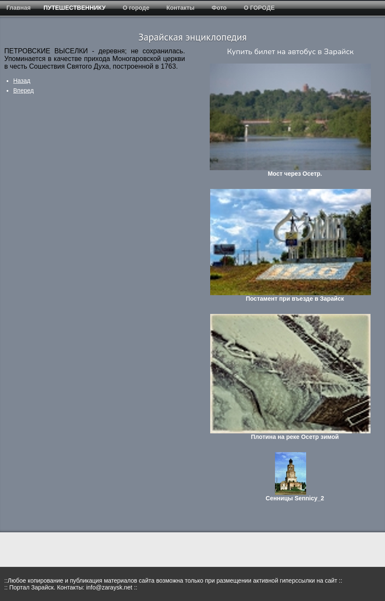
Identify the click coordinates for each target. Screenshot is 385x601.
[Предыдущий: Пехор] (21, 80)
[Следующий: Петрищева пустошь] (23, 90)
